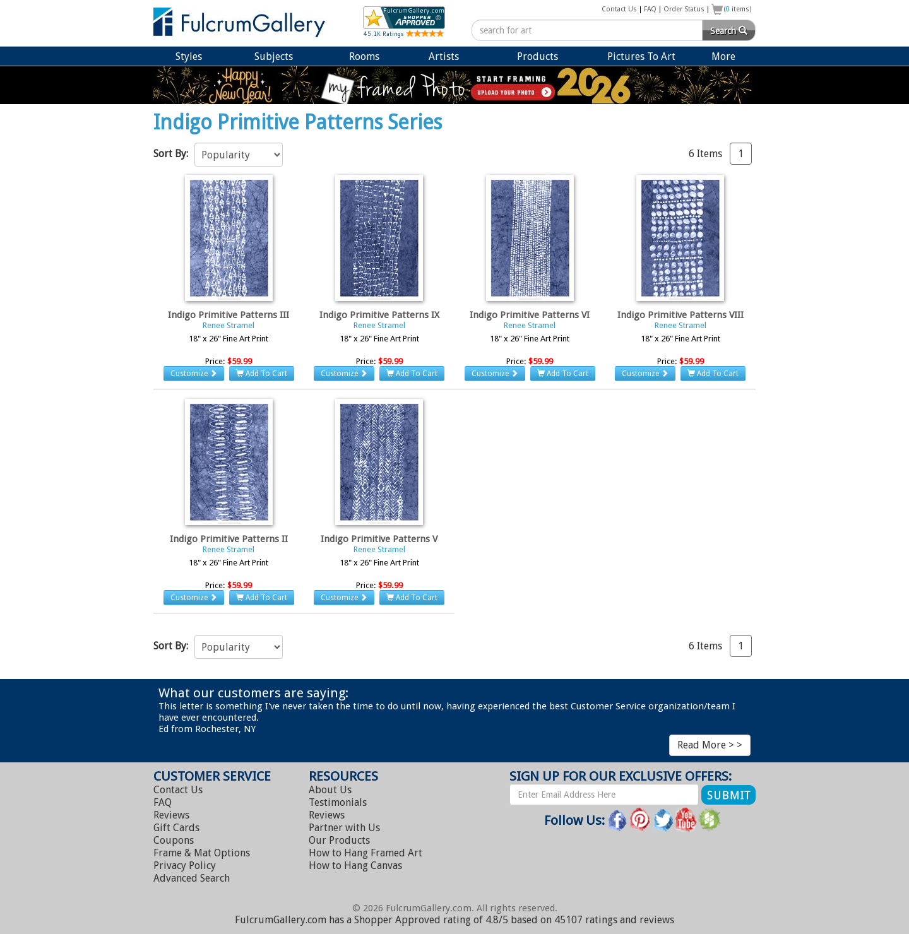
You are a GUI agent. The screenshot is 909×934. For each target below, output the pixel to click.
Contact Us (619, 9)
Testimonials (338, 802)
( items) (738, 9)
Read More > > (709, 745)
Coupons (173, 840)
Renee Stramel (228, 325)
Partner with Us (344, 828)
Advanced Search (191, 878)
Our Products (339, 840)
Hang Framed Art (365, 853)
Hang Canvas (355, 866)
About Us (330, 790)
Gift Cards (176, 828)
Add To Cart (261, 373)
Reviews (171, 815)
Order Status (683, 9)
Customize (193, 373)
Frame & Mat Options (201, 853)
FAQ (650, 9)
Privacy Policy (184, 866)
